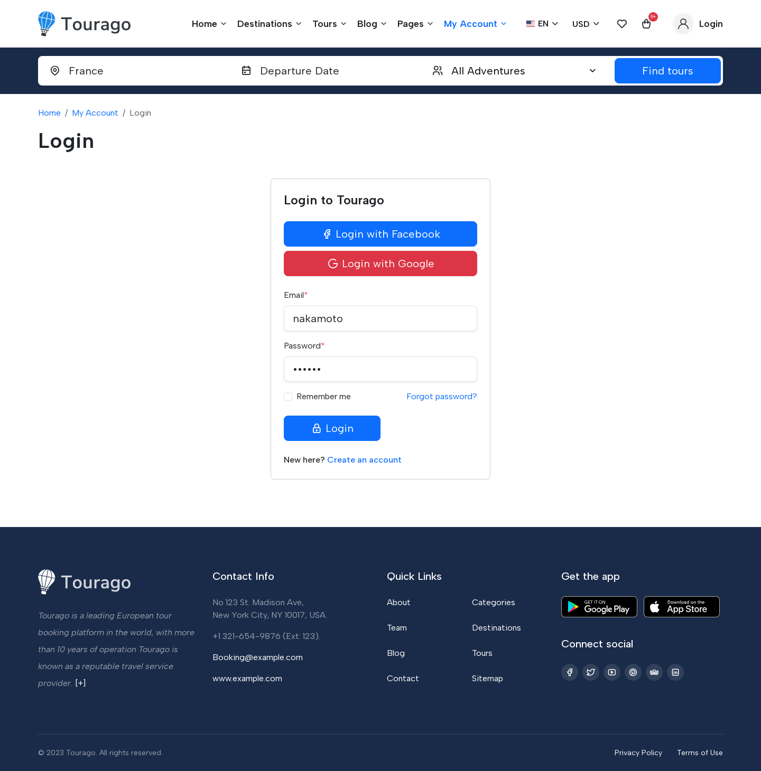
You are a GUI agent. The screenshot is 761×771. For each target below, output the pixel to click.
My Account (95, 113)
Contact (403, 678)
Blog (396, 653)
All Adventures (488, 70)
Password (304, 346)
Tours (482, 653)
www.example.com (247, 678)
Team (397, 628)
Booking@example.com (257, 657)
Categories (493, 602)
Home (49, 113)
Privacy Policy (638, 752)
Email (296, 295)
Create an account (364, 460)
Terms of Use (700, 752)
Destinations (496, 628)
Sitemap (487, 678)
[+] (80, 683)
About (399, 602)
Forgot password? (441, 396)
